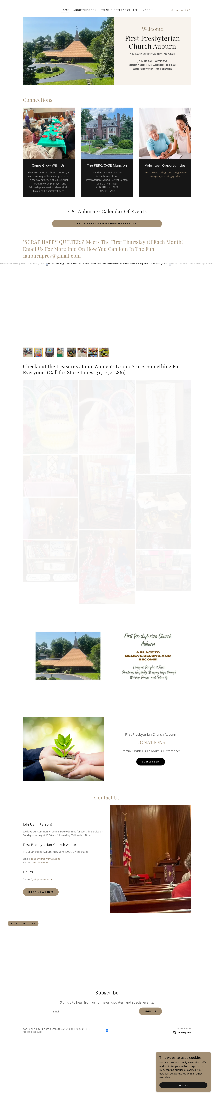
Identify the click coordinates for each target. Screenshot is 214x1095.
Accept (183, 1085)
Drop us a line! (40, 957)
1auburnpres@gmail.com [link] (45, 924)
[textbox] (94, 1077)
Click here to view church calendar (107, 223)
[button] (147, 10)
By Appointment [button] (40, 944)
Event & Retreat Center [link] (119, 10)
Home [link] (65, 10)
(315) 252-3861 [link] (40, 927)
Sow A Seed (150, 827)
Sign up (150, 1076)
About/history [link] (84, 10)
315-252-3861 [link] (180, 10)
